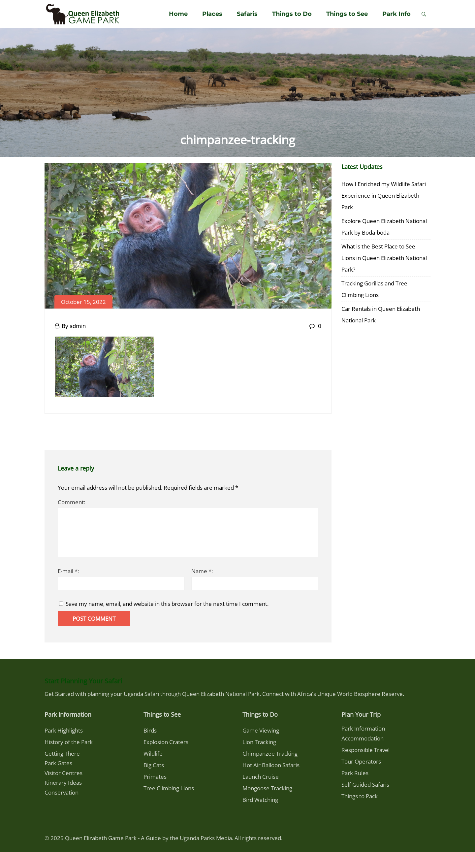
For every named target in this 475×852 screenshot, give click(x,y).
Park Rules (354, 773)
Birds (150, 730)
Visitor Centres (63, 773)
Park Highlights (64, 730)
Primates (155, 776)
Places (212, 13)
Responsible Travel (365, 750)
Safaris (247, 13)
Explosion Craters (165, 742)
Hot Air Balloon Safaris (271, 765)
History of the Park (69, 742)
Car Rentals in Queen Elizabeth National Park (380, 314)
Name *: (202, 571)
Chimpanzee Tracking (270, 753)
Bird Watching (260, 799)
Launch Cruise (260, 776)
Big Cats (153, 765)
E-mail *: (68, 571)
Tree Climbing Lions (168, 788)
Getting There (62, 753)
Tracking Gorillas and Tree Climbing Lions (374, 289)
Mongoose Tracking (267, 788)
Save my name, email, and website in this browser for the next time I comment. (167, 603)
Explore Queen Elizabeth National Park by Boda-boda (384, 226)
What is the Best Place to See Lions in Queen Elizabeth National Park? (384, 258)
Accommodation (362, 738)
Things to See (347, 13)
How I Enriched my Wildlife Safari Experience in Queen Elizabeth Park (383, 195)
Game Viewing (260, 730)
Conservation (62, 792)
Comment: (71, 502)
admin (78, 326)
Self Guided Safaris (365, 784)
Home (178, 13)
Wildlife (153, 753)
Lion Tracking (259, 742)
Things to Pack (359, 796)
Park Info (396, 13)
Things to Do (292, 13)
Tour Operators (361, 761)
